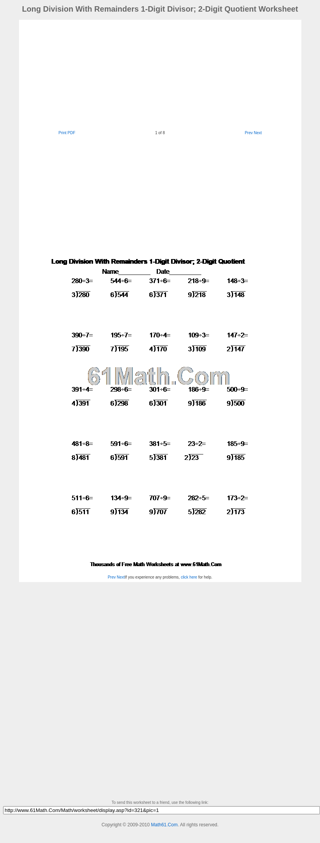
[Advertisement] (141, 74)
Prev (249, 133)
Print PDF (67, 133)
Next (258, 133)
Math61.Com (164, 824)
